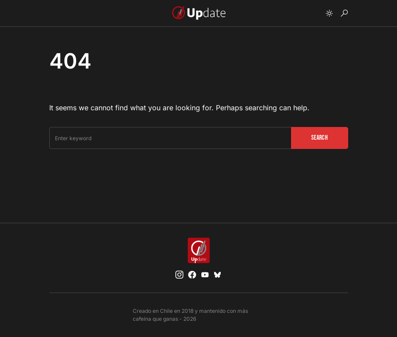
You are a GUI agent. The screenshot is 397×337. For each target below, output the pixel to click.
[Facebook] (192, 275)
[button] (329, 13)
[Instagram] (179, 275)
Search (319, 138)
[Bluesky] (218, 275)
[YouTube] (205, 275)
